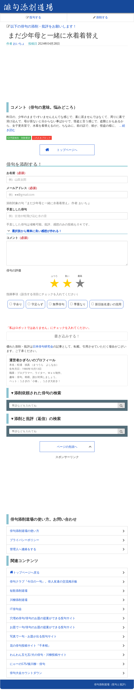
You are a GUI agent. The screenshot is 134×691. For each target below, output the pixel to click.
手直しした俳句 (16, 209)
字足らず (35, 304)
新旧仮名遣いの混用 (106, 304)
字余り (16, 304)
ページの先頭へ (67, 447)
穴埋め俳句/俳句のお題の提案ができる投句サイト (42, 618)
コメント (12, 238)
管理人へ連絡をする (23, 549)
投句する (33, 17)
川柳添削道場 (18, 600)
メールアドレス (16, 188)
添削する (100, 17)
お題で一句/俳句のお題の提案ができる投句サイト (42, 627)
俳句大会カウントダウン (26, 673)
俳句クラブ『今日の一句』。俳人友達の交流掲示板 (43, 581)
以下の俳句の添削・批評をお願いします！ (41, 26)
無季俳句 (56, 304)
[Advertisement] (67, 74)
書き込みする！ (67, 336)
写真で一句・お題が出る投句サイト (33, 636)
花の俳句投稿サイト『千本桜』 (30, 645)
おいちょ (19, 43)
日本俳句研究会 (43, 346)
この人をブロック (42, 137)
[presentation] (34, 317)
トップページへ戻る (26, 572)
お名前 (10, 173)
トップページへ (67, 150)
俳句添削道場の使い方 (24, 531)
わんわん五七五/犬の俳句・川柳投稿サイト (38, 655)
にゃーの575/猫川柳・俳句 (27, 664)
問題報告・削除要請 (18, 137)
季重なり (78, 304)
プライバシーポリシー (24, 540)
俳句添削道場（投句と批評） (110, 684)
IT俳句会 (16, 609)
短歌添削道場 (18, 591)
